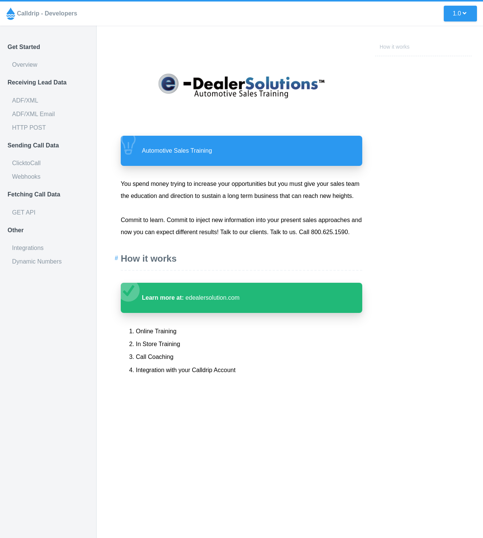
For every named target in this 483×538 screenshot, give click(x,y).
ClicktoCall (26, 163)
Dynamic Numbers (37, 261)
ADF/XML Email (33, 114)
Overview (24, 64)
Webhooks (26, 176)
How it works (394, 47)
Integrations (28, 248)
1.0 (459, 13)
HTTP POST (29, 127)
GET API (23, 212)
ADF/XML (25, 100)
